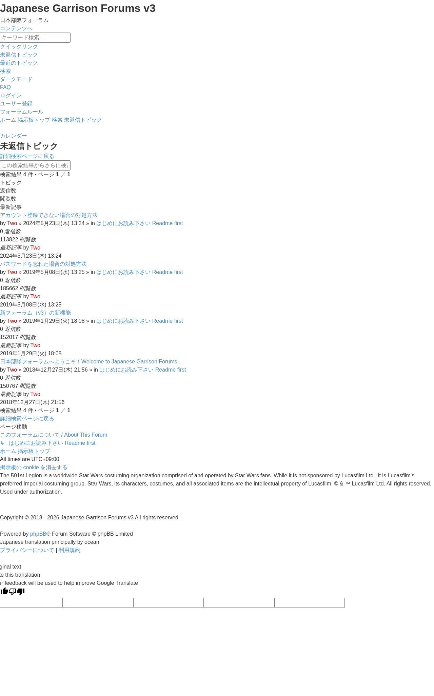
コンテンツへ (16, 28)
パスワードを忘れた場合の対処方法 (43, 264)
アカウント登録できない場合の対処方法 (49, 215)
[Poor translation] (16, 592)
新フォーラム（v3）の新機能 (35, 313)
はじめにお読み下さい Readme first (139, 223)
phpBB (38, 534)
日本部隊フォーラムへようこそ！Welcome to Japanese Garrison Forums (88, 361)
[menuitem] (19, 55)
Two (12, 223)
